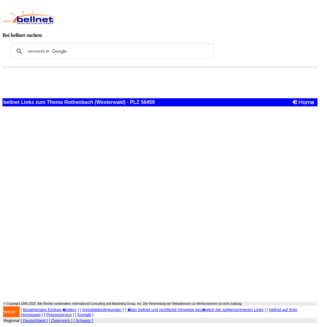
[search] (111, 51)
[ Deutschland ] (34, 320)
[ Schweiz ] (83, 320)
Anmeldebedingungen (102, 309)
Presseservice (59, 314)
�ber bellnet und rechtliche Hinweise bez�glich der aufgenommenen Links (195, 309)
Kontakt (84, 314)
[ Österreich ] (60, 320)
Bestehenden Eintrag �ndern (50, 309)
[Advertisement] (180, 17)
